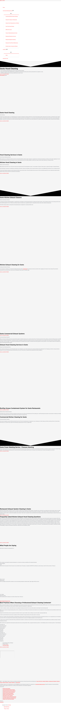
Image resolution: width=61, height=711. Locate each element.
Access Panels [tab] (2, 628)
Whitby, (4, 682)
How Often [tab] (1, 629)
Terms (8, 708)
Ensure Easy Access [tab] (3, 625)
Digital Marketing (6, 706)
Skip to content (2, 0)
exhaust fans (25, 268)
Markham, (47, 681)
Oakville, (44, 681)
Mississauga (18, 682)
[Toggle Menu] (11, 13)
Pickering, (58, 681)
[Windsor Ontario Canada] (7, 654)
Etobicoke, (54, 681)
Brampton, (7, 682)
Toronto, (37, 681)
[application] (13, 10)
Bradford (13, 682)
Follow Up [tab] (1, 631)
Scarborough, (51, 681)
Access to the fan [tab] (2, 635)
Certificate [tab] (1, 630)
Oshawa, (1, 682)
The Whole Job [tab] (2, 624)
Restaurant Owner (7, 601)
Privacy (5, 708)
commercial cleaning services (40, 684)
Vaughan (10, 682)
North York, (41, 681)
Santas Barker (2, 601)
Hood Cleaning (2, 75)
